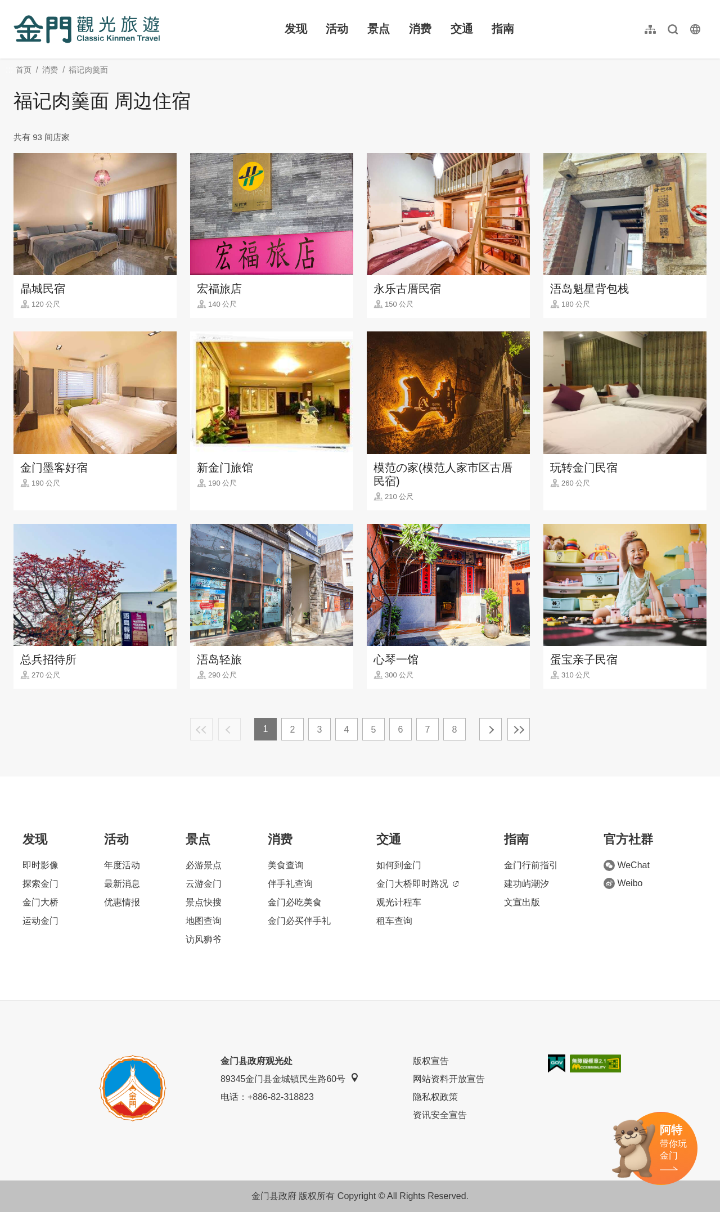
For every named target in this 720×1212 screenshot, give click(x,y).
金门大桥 (40, 902)
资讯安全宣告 (440, 1115)
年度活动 (122, 865)
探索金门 (40, 883)
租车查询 (394, 921)
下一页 (490, 729)
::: (17, 6)
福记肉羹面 (88, 69)
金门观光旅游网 (87, 29)
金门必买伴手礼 (299, 921)
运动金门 (40, 921)
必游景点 (204, 865)
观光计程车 (398, 902)
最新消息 (122, 883)
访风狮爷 (204, 939)
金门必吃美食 (295, 902)
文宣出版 (522, 902)
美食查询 (286, 865)
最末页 (518, 729)
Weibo (623, 883)
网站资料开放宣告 (449, 1079)
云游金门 (204, 883)
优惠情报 (122, 902)
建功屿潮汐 (526, 883)
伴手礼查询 (290, 883)
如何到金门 (398, 865)
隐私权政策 (435, 1097)
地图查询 (204, 921)
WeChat (627, 865)
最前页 (201, 729)
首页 (24, 69)
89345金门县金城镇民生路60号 (289, 1078)
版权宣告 (431, 1061)
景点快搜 (204, 902)
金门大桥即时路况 (417, 883)
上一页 (229, 729)
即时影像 (40, 865)
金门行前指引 (531, 865)
